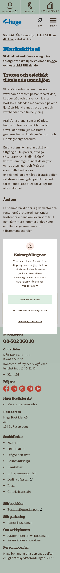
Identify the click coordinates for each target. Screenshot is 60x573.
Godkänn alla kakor (30, 299)
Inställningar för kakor (30, 321)
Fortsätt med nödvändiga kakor (30, 310)
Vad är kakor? (30, 285)
